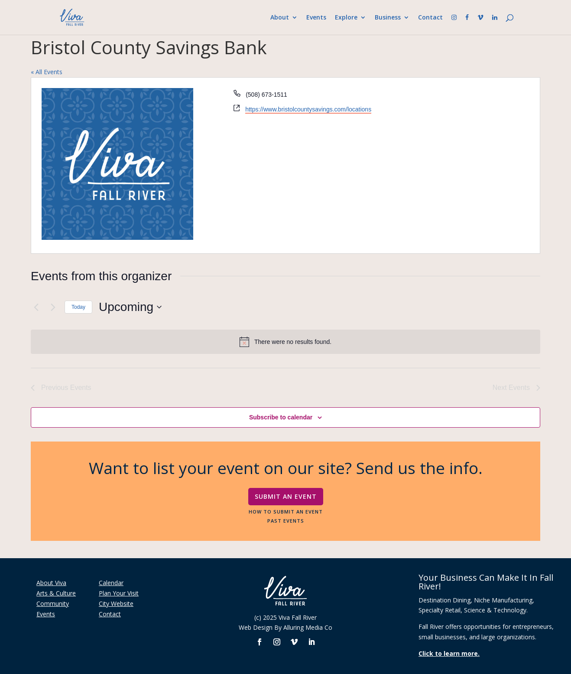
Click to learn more (448, 653)
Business (387, 17)
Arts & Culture (56, 593)
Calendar (111, 583)
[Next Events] (53, 307)
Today (78, 307)
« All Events (46, 72)
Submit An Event (286, 496)
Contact (429, 17)
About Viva (51, 583)
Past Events (285, 520)
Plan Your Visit (119, 593)
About (278, 17)
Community (52, 603)
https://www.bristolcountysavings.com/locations (308, 109)
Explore (345, 17)
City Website (116, 603)
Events (315, 17)
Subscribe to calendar (280, 417)
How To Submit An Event (286, 511)
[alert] (285, 342)
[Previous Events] (36, 307)
